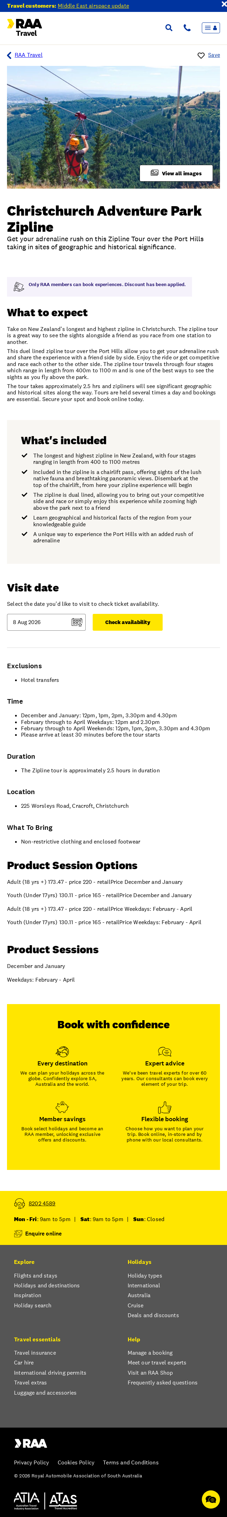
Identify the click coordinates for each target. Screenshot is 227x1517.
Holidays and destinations (47, 1285)
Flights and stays (35, 1276)
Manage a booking (150, 1353)
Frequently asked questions (163, 1383)
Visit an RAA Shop (150, 1373)
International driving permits (50, 1373)
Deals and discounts (153, 1315)
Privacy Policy (31, 1463)
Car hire (24, 1363)
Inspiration (27, 1295)
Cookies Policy (76, 1463)
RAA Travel (25, 55)
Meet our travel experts (157, 1363)
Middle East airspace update (93, 5)
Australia (139, 1295)
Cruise (136, 1305)
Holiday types (145, 1276)
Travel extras (30, 1383)
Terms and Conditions (131, 1463)
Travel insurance (35, 1353)
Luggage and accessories (45, 1393)
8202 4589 (42, 1203)
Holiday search (32, 1305)
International (144, 1285)
